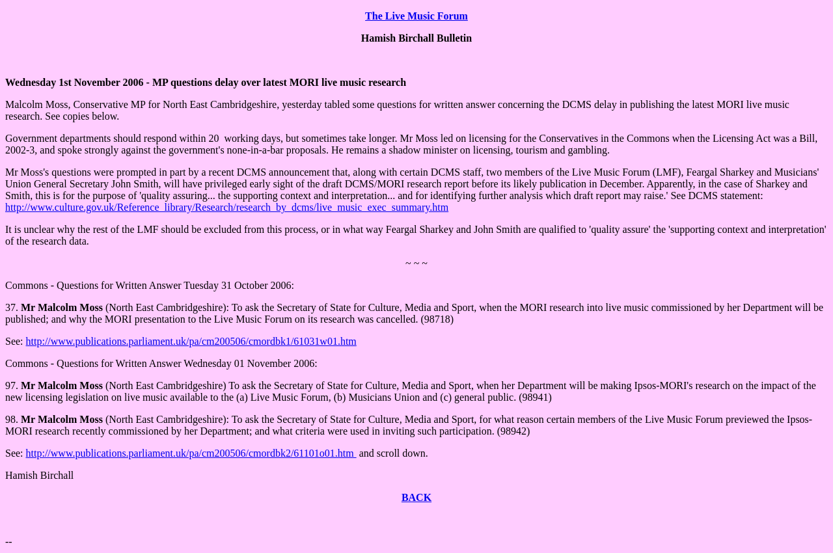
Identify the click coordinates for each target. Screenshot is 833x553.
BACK (416, 497)
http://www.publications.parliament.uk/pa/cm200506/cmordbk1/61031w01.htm (191, 341)
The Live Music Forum (416, 15)
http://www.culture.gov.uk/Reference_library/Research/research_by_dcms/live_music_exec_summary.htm (226, 207)
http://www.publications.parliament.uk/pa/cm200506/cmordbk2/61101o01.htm (191, 453)
